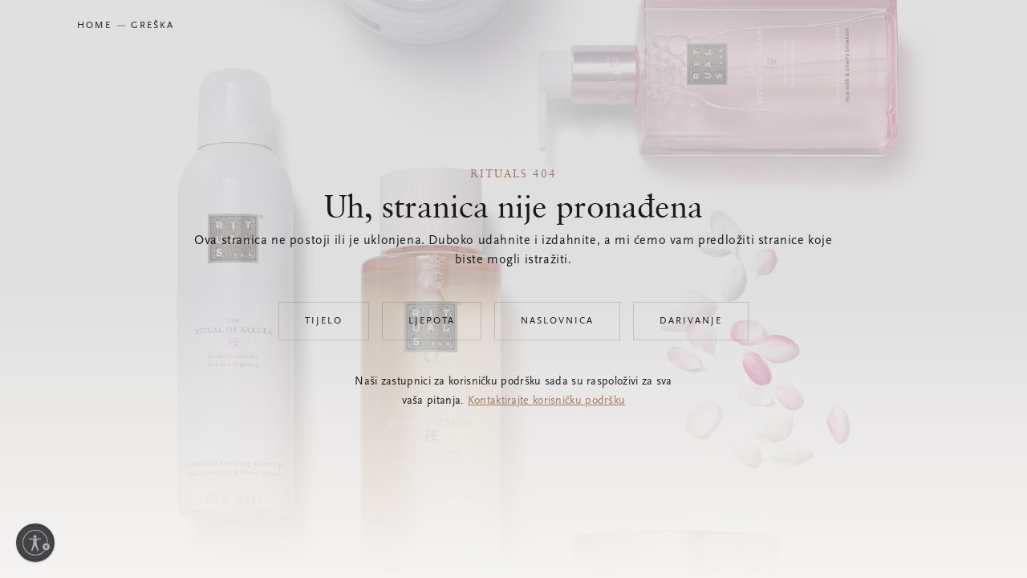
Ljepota (431, 321)
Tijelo (324, 321)
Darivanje (691, 321)
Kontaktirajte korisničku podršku (547, 401)
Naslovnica (557, 321)
